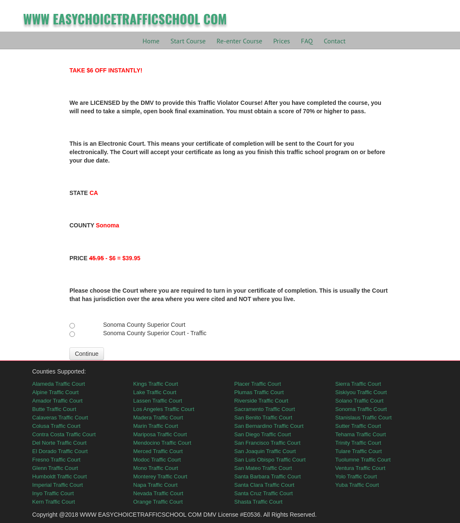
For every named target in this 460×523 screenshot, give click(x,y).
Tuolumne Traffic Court (363, 459)
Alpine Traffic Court (55, 392)
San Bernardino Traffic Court (269, 426)
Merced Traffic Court (158, 451)
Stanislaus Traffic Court (363, 417)
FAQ (307, 41)
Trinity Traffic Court (358, 443)
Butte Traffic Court (54, 409)
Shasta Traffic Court (258, 502)
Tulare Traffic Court (358, 451)
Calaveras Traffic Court (60, 417)
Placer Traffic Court (257, 384)
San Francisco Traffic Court (267, 443)
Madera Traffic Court (158, 417)
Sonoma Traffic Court (361, 409)
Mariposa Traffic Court (160, 434)
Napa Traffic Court (155, 485)
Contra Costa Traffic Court (64, 434)
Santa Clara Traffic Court (264, 485)
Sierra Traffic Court (358, 384)
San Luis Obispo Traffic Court (270, 459)
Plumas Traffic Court (259, 392)
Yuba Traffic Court (357, 485)
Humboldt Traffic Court (59, 476)
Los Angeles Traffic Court (163, 409)
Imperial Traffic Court (57, 485)
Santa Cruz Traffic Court (263, 493)
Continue (86, 353)
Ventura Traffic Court (360, 468)
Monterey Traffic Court (160, 476)
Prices (281, 41)
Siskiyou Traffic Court (361, 392)
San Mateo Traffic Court (263, 468)
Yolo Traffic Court (356, 476)
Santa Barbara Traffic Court (267, 476)
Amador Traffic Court (57, 401)
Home (151, 41)
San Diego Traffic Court (262, 434)
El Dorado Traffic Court (60, 451)
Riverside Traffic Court (261, 401)
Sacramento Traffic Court (264, 409)
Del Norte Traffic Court (59, 443)
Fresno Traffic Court (56, 459)
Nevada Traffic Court (158, 493)
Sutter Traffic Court (358, 426)
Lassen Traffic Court (157, 401)
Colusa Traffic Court (56, 426)
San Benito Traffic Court (263, 417)
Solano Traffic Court (359, 401)
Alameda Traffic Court (58, 384)
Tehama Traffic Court (360, 434)
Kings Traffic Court (155, 384)
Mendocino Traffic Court (162, 443)
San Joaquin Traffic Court (265, 451)
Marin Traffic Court (155, 426)
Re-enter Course (240, 41)
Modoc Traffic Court (157, 459)
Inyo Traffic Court (53, 493)
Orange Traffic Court (158, 502)
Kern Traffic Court (53, 502)
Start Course (188, 41)
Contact (335, 41)
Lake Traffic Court (154, 392)
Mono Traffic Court (155, 468)
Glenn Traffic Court (55, 468)
